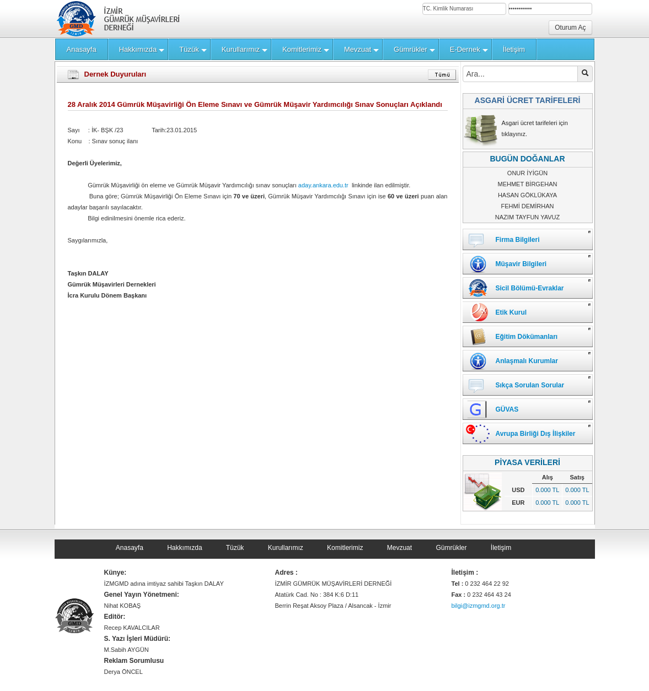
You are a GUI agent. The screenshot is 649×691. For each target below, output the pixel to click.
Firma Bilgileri (518, 240)
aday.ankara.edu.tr (323, 185)
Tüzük (235, 548)
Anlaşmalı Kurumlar (527, 361)
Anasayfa (129, 548)
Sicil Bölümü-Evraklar (530, 288)
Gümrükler (451, 548)
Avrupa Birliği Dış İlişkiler (536, 434)
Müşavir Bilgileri (521, 264)
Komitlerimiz (345, 548)
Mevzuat (399, 548)
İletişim (501, 548)
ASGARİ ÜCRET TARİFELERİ (528, 100)
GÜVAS (507, 409)
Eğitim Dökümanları (527, 337)
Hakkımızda (184, 548)
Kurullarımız (285, 548)
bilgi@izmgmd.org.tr (479, 605)
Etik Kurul (511, 312)
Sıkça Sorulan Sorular (530, 385)
